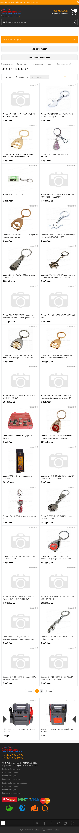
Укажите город (14, 16)
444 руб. (47, 562)
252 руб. (47, 522)
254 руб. (9, 402)
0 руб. (8, 120)
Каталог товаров (39, 39)
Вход (55, 10)
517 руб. (9, 321)
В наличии (10, 77)
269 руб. (47, 361)
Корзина (50, 830)
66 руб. (8, 482)
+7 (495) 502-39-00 (60, 13)
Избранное (29, 830)
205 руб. (9, 281)
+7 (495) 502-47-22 (12, 755)
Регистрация (63, 10)
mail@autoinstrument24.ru (25, 763)
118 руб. (47, 201)
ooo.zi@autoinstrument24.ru (25, 765)
